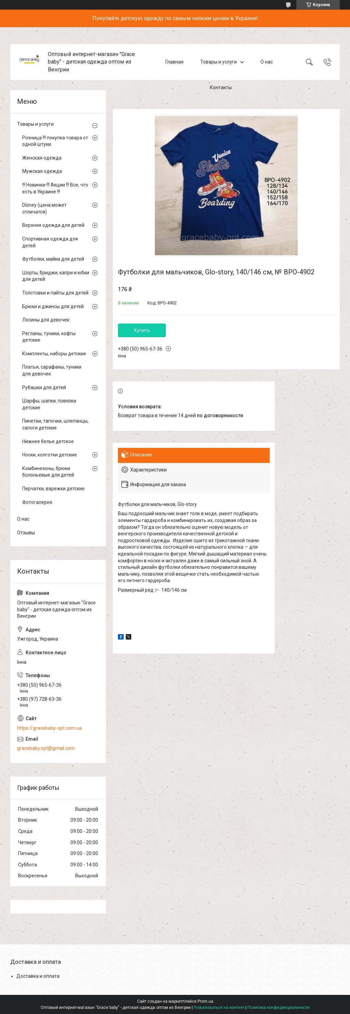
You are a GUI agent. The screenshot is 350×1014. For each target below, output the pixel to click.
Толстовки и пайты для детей (55, 293)
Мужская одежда (42, 171)
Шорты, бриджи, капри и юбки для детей (55, 276)
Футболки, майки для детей (53, 259)
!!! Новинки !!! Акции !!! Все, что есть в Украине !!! (55, 188)
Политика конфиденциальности (278, 1007)
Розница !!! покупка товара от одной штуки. (55, 141)
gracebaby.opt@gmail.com (46, 748)
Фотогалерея (37, 502)
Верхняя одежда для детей (53, 225)
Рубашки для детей (44, 387)
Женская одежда (42, 158)
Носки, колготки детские (49, 454)
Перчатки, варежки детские (53, 488)
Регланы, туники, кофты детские (49, 337)
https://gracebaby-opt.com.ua (49, 728)
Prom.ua (205, 1001)
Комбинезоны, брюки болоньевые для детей (48, 472)
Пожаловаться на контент (219, 1007)
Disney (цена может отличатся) (44, 208)
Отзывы (26, 532)
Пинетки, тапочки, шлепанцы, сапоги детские (55, 424)
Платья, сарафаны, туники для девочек (51, 370)
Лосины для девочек (45, 320)
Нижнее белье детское (48, 441)
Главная (174, 62)
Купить (142, 330)
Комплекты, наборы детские (54, 353)
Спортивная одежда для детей (50, 242)
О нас (266, 62)
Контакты (221, 87)
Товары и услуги (218, 62)
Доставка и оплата (37, 976)
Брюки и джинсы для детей (53, 306)
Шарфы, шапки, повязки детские (49, 404)
